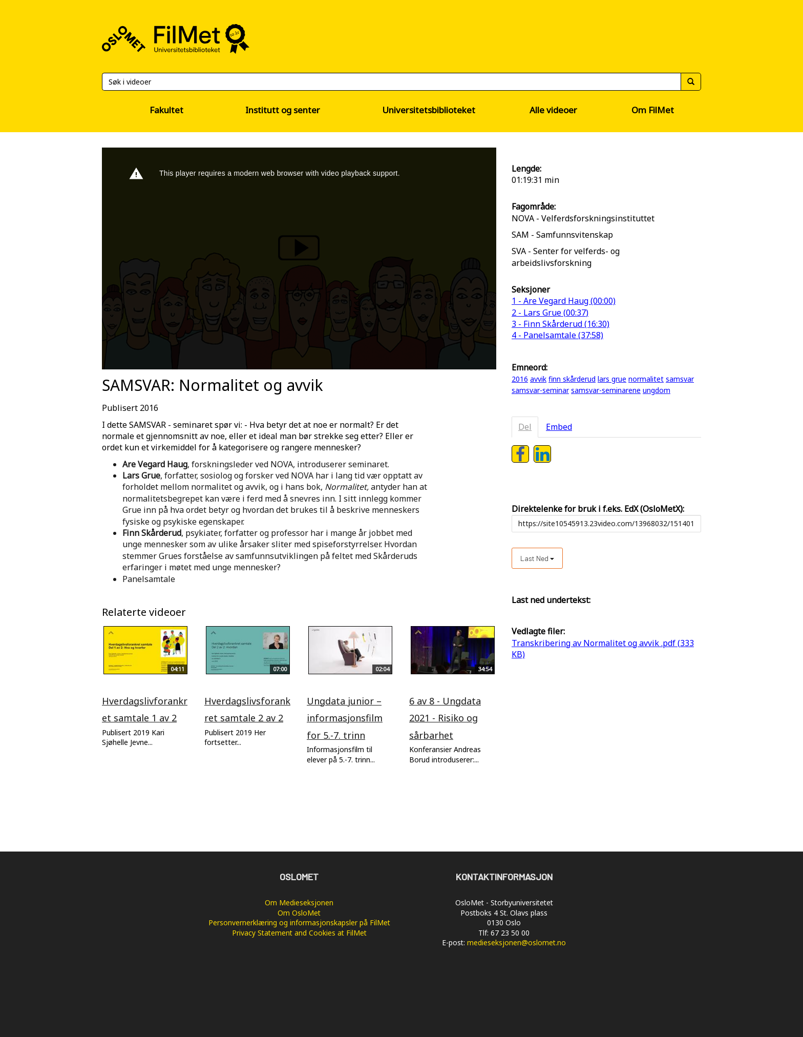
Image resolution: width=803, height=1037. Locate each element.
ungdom (656, 390)
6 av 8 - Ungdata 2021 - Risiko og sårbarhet (445, 718)
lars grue (612, 379)
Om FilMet (652, 110)
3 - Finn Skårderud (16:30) (560, 323)
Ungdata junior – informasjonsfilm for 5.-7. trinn (345, 718)
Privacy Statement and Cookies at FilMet (299, 933)
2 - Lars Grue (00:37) (550, 312)
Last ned (537, 558)
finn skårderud (572, 379)
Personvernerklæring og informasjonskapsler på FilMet (299, 922)
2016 (520, 379)
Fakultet (166, 110)
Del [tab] (525, 426)
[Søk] (391, 82)
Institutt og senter (282, 110)
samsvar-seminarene (606, 390)
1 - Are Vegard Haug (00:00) (564, 300)
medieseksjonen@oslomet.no (516, 942)
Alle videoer (553, 110)
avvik (538, 379)
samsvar (680, 379)
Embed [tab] (559, 426)
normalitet (646, 379)
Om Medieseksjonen (299, 902)
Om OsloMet (299, 913)
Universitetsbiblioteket (428, 110)
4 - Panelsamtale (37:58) (557, 335)
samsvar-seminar (540, 390)
